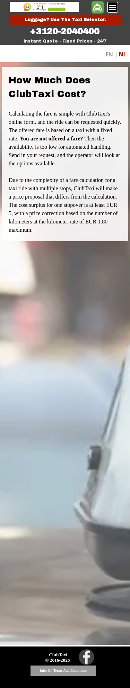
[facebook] (86, 657)
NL (123, 54)
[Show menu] (112, 7)
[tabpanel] (64, 31)
